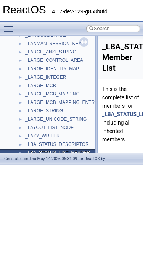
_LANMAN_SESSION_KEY (53, 43)
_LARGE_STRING (44, 110)
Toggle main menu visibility (10, 25)
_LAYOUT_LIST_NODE (49, 127)
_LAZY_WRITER (42, 136)
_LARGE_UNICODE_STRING (56, 119)
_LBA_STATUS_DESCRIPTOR (57, 144)
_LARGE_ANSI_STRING (50, 52)
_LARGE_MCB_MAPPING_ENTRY (61, 102)
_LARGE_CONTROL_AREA (54, 60)
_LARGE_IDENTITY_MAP (52, 68)
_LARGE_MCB (40, 85)
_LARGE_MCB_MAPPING (52, 94)
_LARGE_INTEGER (45, 77)
